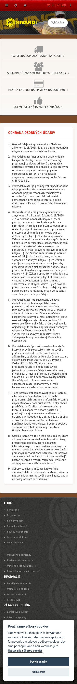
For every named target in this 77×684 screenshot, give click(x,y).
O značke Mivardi (16, 594)
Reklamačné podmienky (20, 560)
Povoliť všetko (38, 661)
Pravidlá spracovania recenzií (23, 571)
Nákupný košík (15, 520)
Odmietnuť (38, 672)
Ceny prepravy (15, 542)
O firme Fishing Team (18, 588)
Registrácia (13, 515)
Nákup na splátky (16, 617)
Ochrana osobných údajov (21, 565)
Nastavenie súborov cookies (25, 650)
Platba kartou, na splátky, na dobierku (36, 90)
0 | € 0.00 (56, 5)
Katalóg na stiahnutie (19, 583)
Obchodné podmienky (19, 554)
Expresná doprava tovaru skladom (37, 56)
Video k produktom (17, 537)
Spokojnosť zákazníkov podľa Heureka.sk (36, 73)
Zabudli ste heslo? (17, 526)
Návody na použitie (17, 531)
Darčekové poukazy (17, 611)
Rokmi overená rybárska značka (37, 107)
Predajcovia (13, 599)
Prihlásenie (13, 509)
